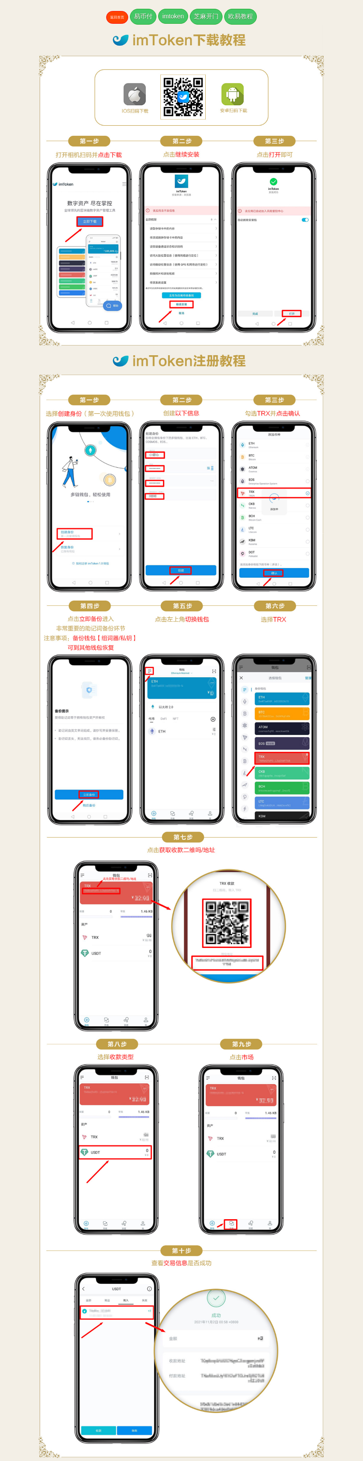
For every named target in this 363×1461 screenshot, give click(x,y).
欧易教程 (240, 16)
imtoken (173, 16)
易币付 (143, 16)
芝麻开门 (206, 16)
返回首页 (117, 17)
